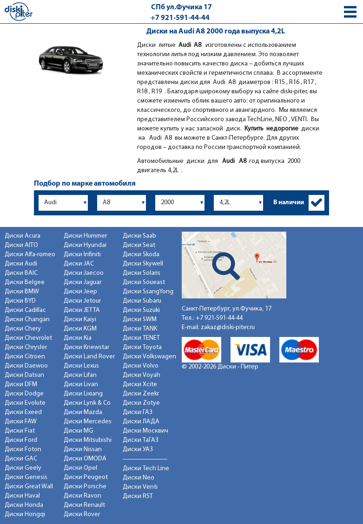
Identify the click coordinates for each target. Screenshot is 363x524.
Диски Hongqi (25, 514)
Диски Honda (24, 505)
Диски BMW (22, 291)
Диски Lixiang (83, 393)
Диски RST (138, 496)
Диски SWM (140, 319)
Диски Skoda (141, 254)
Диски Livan (81, 384)
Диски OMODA (85, 458)
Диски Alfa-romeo (30, 254)
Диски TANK (140, 328)
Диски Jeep (80, 291)
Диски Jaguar (82, 282)
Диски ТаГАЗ (140, 440)
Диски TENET (141, 338)
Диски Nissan (83, 449)
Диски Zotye (141, 403)
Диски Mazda (83, 412)
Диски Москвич (145, 430)
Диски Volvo (140, 365)
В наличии (288, 202)
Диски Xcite (140, 384)
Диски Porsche (85, 486)
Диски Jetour (82, 301)
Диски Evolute (25, 403)
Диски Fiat (20, 430)
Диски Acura (22, 236)
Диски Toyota (142, 347)
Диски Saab (139, 236)
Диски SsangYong (148, 291)
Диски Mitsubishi (88, 440)
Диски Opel (80, 468)
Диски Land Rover (89, 356)
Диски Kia (78, 338)
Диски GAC (21, 458)
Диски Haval (22, 495)
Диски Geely (23, 468)
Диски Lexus (81, 365)
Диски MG (78, 430)
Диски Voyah (141, 375)
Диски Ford (21, 440)
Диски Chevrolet (28, 338)
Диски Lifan (80, 375)
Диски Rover (82, 514)
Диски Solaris (141, 273)
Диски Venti (140, 487)
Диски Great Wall (29, 486)
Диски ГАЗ (137, 412)
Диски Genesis (26, 477)
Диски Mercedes (88, 421)
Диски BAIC (21, 273)
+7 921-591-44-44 (180, 18)
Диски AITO (21, 245)
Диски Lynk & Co (87, 403)
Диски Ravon (82, 495)
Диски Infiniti (82, 254)
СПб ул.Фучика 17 (181, 7)
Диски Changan (27, 319)
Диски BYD (20, 301)
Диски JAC (79, 263)
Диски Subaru (142, 301)
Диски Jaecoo (84, 273)
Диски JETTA (82, 310)
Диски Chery (23, 328)
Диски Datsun (24, 375)
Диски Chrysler (26, 347)
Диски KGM (80, 328)
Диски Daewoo (26, 365)
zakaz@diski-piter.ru (228, 327)
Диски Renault (84, 505)
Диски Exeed (23, 412)
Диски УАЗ (138, 449)
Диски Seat (139, 245)
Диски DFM (21, 384)
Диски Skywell (143, 263)
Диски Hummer (85, 236)
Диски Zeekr (141, 393)
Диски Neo (138, 477)
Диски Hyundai (85, 245)
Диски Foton (23, 449)
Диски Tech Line (146, 468)
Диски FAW (21, 421)
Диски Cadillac (25, 310)
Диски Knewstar (86, 347)
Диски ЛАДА (141, 421)
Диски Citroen (25, 356)
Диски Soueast (144, 282)
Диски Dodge (24, 393)
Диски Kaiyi (80, 319)
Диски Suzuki (141, 310)
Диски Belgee (25, 282)
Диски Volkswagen (149, 356)
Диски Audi (21, 263)
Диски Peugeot (86, 477)
